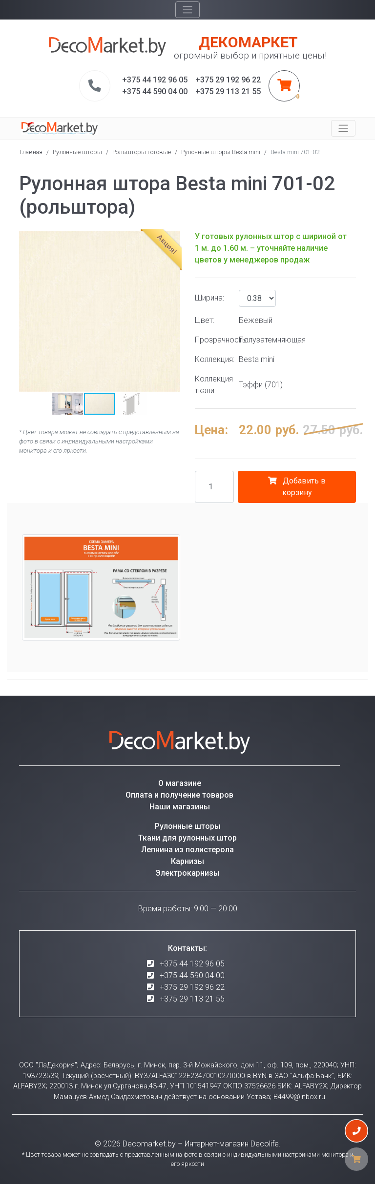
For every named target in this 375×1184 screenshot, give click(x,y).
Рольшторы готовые (141, 152)
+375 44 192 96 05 (192, 963)
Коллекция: (213, 359)
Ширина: (209, 297)
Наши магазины (179, 806)
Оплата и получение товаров (179, 795)
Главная (31, 152)
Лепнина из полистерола (187, 849)
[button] (28, 311)
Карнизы (187, 861)
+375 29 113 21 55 (192, 998)
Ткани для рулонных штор (187, 838)
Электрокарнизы (187, 873)
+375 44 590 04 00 (192, 975)
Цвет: (204, 320)
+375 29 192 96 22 (192, 987)
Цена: (211, 429)
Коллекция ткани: (213, 384)
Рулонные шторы (77, 152)
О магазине (179, 783)
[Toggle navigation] (187, 9)
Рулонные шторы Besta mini (220, 152)
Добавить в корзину (297, 486)
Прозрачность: (213, 339)
